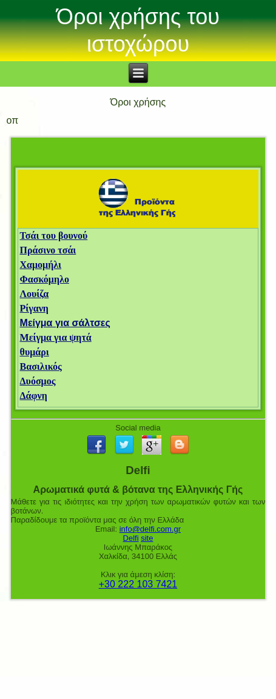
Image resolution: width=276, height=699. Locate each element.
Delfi (131, 538)
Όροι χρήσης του (138, 16)
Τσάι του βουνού (54, 235)
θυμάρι (34, 352)
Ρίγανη (34, 308)
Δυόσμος (38, 381)
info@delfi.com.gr (150, 528)
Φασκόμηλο (44, 279)
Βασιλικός (41, 366)
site (147, 538)
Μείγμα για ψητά (56, 337)
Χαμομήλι (41, 264)
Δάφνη (33, 395)
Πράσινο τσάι (48, 250)
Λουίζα (34, 294)
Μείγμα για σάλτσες (65, 323)
